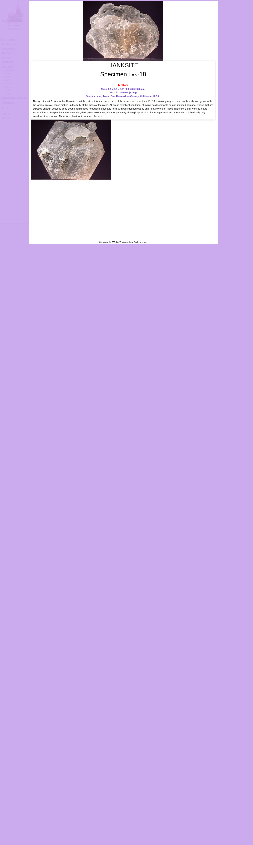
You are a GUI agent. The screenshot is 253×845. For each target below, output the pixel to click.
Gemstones (9, 48)
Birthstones (9, 44)
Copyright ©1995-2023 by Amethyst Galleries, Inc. (123, 242)
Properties (8, 102)
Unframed (8, 61)
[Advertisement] (13, 173)
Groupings (8, 39)
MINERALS (14, 28)
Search (6, 113)
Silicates (7, 87)
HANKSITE (238, 106)
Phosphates (9, 83)
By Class (7, 66)
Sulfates (7, 90)
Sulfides (7, 93)
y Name (8, 53)
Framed (6, 57)
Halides (7, 77)
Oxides (7, 80)
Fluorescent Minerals (14, 97)
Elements (8, 73)
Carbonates (9, 70)
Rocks (6, 108)
